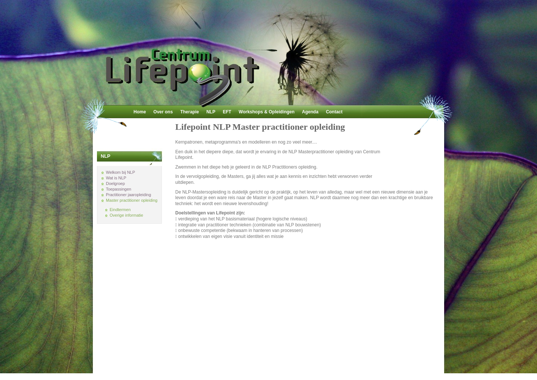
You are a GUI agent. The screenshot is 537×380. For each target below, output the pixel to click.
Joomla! (283, 369)
